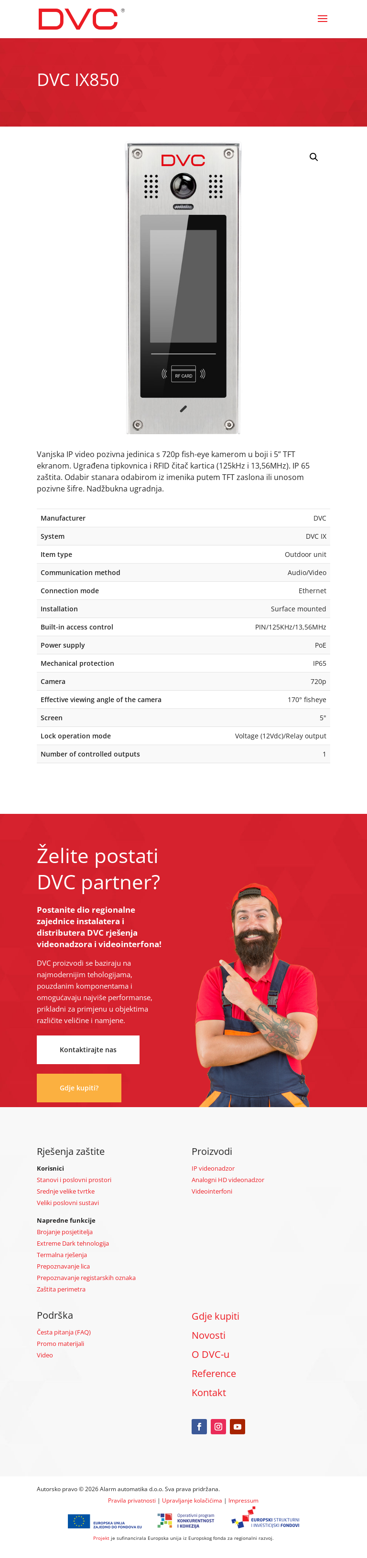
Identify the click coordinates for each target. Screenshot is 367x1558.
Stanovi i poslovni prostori (74, 1179)
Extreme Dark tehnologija (73, 1243)
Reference (214, 1373)
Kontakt (209, 1392)
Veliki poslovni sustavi (68, 1202)
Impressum (243, 1500)
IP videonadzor (213, 1168)
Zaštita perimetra (61, 1289)
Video (45, 1355)
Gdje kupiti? (79, 1087)
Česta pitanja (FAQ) (64, 1332)
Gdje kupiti (215, 1316)
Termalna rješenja (62, 1254)
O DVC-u (210, 1354)
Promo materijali (60, 1343)
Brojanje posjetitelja (65, 1231)
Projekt (101, 1538)
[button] (314, 157)
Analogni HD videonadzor (228, 1179)
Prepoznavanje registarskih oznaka (86, 1277)
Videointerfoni (212, 1191)
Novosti (209, 1335)
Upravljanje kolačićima (192, 1500)
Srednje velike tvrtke (66, 1191)
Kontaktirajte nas (88, 1049)
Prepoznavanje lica (63, 1266)
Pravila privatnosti (132, 1500)
